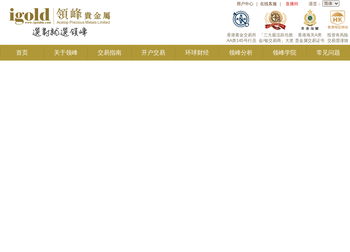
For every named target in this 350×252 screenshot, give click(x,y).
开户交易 (153, 52)
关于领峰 (66, 52)
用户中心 (245, 3)
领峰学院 (284, 52)
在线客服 (268, 3)
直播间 (292, 3)
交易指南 (109, 52)
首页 (22, 52)
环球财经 (197, 52)
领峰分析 (241, 52)
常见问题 (328, 52)
